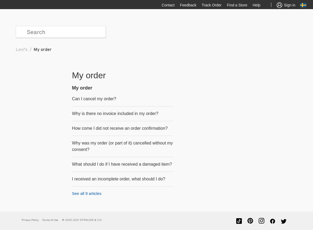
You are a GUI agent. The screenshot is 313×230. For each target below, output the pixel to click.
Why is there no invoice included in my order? (115, 113)
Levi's (22, 49)
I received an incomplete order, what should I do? (118, 179)
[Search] (61, 32)
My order (82, 88)
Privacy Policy (30, 220)
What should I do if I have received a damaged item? (122, 164)
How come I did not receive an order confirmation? (120, 128)
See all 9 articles (86, 193)
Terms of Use (50, 220)
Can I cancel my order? (94, 99)
